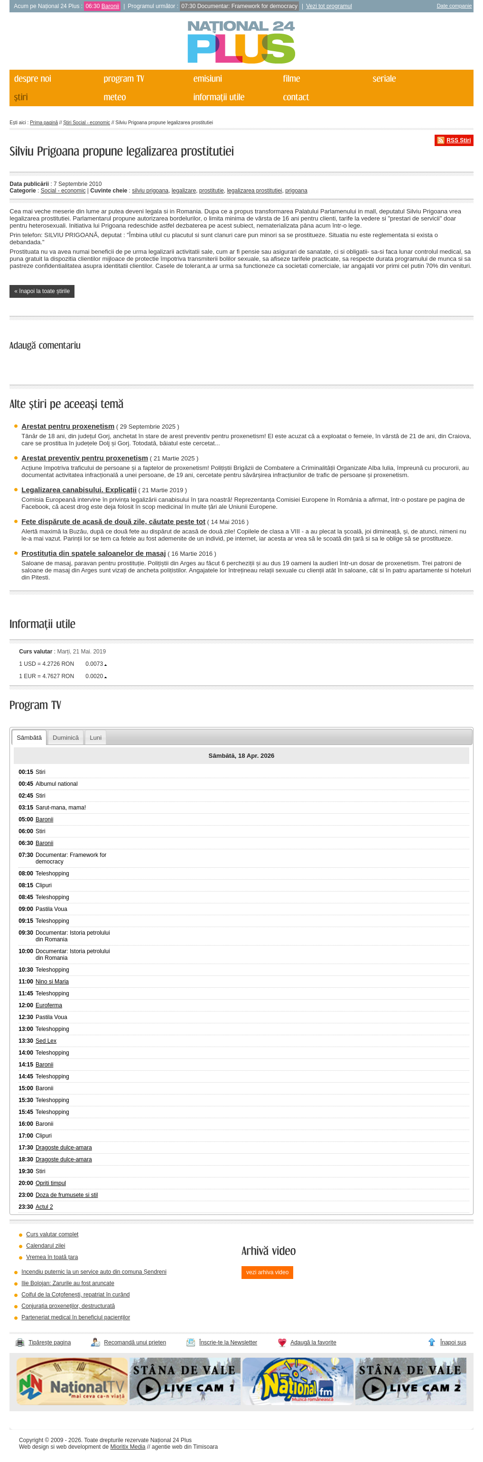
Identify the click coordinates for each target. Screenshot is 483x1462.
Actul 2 (44, 1207)
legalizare (184, 190)
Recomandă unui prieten (135, 1342)
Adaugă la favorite (313, 1342)
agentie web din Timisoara (185, 1447)
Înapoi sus (453, 1342)
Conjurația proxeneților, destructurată (68, 1306)
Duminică (66, 737)
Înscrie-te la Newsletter (228, 1342)
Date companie (454, 6)
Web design (34, 1447)
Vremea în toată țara (52, 1257)
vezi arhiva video (267, 1272)
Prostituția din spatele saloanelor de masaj (93, 553)
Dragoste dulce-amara (64, 1147)
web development (78, 1447)
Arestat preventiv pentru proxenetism (84, 458)
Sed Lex (46, 1041)
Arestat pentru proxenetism (67, 426)
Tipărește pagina (49, 1342)
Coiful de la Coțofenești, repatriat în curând (75, 1294)
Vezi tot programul (329, 6)
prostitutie (211, 190)
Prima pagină (44, 122)
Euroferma (49, 1005)
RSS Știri (458, 140)
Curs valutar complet (52, 1234)
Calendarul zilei (45, 1245)
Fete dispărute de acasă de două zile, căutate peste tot (113, 521)
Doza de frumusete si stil (67, 1195)
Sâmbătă (29, 737)
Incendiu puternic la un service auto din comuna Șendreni (94, 1272)
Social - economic (63, 190)
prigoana (296, 190)
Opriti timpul (51, 1183)
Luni (96, 737)
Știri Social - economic (86, 122)
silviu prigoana (150, 190)
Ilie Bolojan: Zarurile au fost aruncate (67, 1283)
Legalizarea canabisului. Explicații (79, 490)
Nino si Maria (52, 981)
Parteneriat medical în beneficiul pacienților (75, 1317)
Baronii (110, 6)
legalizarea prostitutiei (254, 190)
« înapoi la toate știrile (42, 291)
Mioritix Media (127, 1447)
